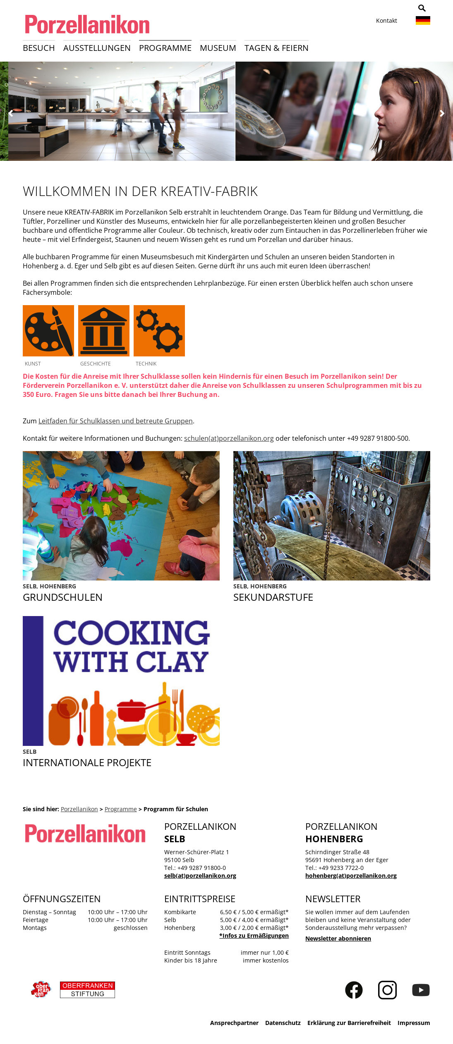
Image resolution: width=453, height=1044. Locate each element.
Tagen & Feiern (276, 47)
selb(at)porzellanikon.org (200, 875)
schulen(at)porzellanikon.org (229, 438)
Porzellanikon (79, 809)
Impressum (414, 1023)
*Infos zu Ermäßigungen (254, 935)
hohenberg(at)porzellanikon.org (351, 875)
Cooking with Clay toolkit (121, 758)
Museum (218, 47)
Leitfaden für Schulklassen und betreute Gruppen (115, 420)
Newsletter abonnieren (338, 938)
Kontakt (386, 20)
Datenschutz (283, 1023)
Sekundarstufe (331, 593)
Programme (165, 47)
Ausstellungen (97, 47)
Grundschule (121, 593)
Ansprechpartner (234, 1023)
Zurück (11, 113)
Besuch (39, 47)
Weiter (442, 113)
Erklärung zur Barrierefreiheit (349, 1023)
